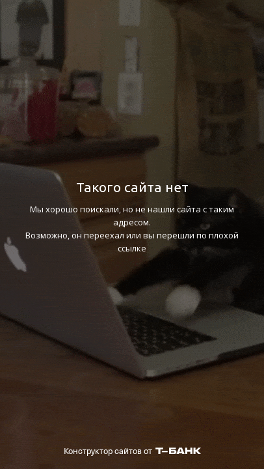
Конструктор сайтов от (132, 451)
